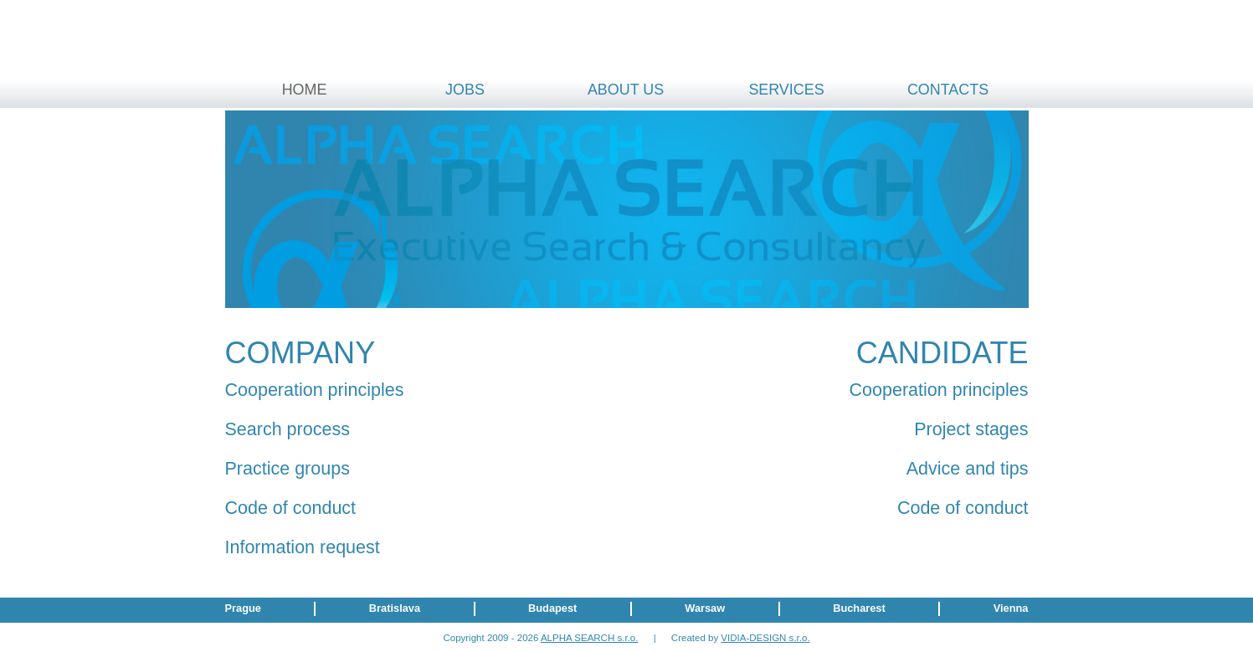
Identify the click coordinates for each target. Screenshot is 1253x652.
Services (786, 89)
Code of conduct (291, 508)
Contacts (948, 89)
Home (304, 89)
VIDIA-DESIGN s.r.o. (765, 638)
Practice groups (287, 469)
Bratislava (394, 608)
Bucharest (859, 608)
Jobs (465, 89)
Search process (287, 429)
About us (626, 89)
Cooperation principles (314, 390)
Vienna (1011, 608)
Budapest (552, 608)
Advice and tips (967, 469)
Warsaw (705, 608)
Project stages (971, 429)
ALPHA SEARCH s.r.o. (589, 638)
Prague (243, 608)
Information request (302, 547)
